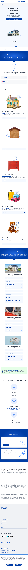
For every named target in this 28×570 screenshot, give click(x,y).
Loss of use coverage (6, 208)
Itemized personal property (14, 356)
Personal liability (5, 239)
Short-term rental (14, 324)
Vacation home (14, 330)
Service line (14, 297)
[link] (4, 519)
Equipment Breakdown (14, 278)
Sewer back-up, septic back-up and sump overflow (14, 301)
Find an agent (6, 456)
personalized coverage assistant (12, 370)
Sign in (23, 1)
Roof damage (14, 294)
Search (18, 1)
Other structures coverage (7, 144)
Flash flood (14, 281)
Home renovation (14, 287)
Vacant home (14, 327)
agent (3, 371)
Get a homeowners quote (14, 19)
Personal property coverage (7, 176)
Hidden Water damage (14, 284)
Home (2, 49)
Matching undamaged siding (14, 290)
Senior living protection (14, 359)
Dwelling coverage (5, 113)
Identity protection (14, 353)
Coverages (14, 4)
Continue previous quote (14, 22)
